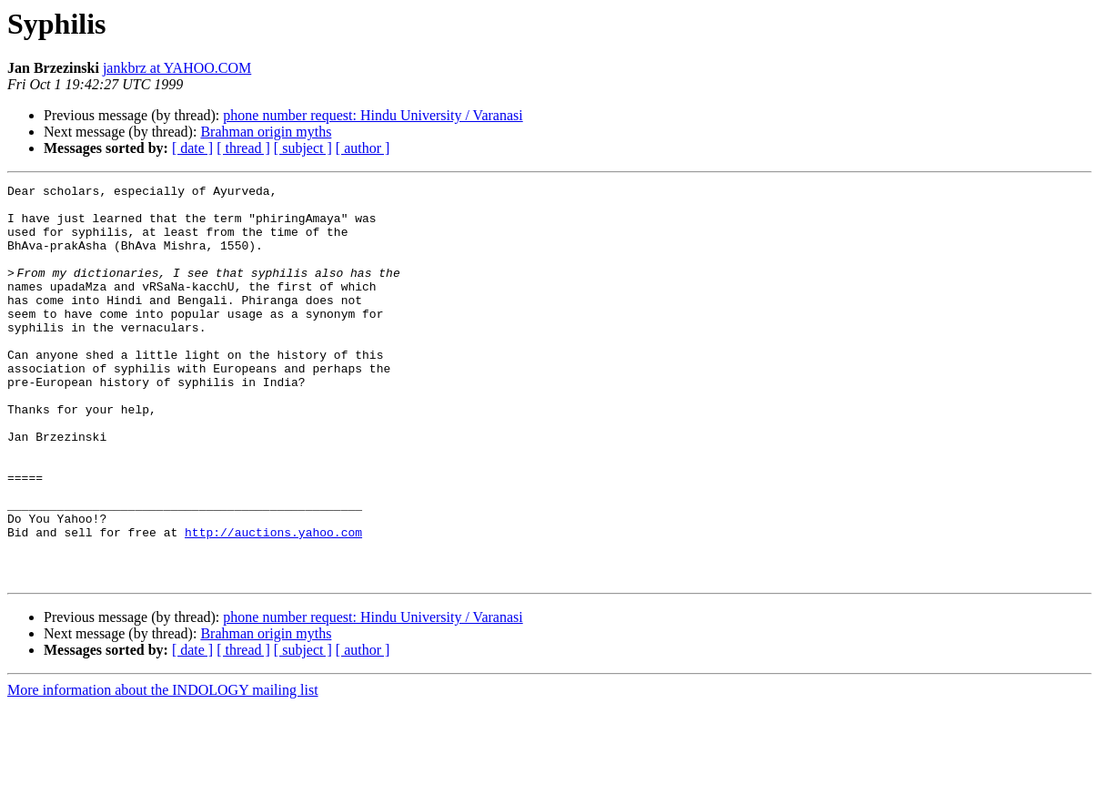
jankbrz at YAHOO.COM (177, 68)
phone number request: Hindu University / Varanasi (372, 115)
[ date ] (192, 148)
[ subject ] (303, 148)
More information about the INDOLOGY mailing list (162, 769)
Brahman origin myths (265, 131)
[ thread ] (243, 148)
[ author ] (363, 148)
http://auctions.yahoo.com (273, 603)
